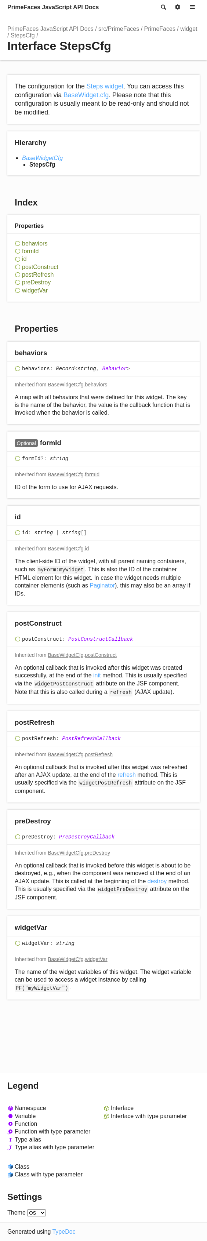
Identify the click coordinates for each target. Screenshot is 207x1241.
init (97, 675)
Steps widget (105, 86)
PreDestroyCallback (87, 837)
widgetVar (35, 290)
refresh (126, 775)
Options (177, 7)
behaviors (34, 243)
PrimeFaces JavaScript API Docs (53, 7)
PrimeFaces (159, 29)
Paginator (102, 585)
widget (188, 29)
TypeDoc (63, 1232)
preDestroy (36, 282)
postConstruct (40, 267)
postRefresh (38, 275)
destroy (157, 881)
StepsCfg (23, 35)
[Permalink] (54, 353)
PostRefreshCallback (91, 739)
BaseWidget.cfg (86, 95)
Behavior (114, 369)
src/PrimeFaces (118, 29)
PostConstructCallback (100, 639)
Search (163, 7)
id (24, 259)
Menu (192, 7)
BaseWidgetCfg (42, 158)
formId (30, 251)
